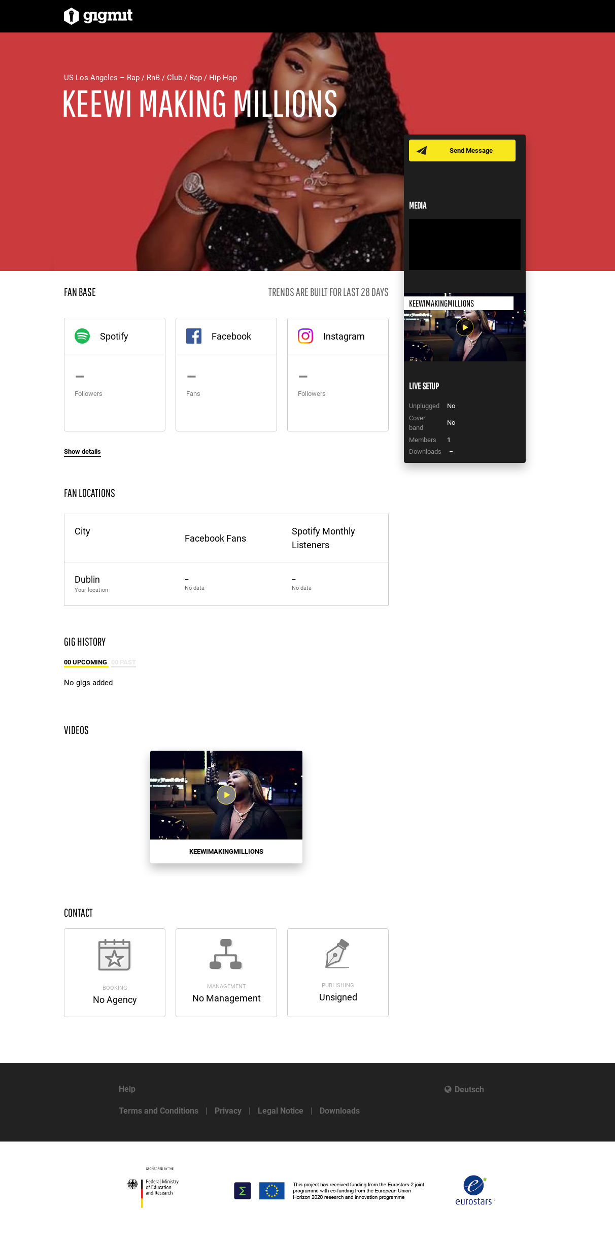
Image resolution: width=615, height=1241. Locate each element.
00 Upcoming (86, 662)
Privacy (228, 1111)
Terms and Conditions (158, 1111)
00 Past (123, 662)
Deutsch (469, 1089)
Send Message (471, 150)
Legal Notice (280, 1111)
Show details (82, 451)
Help (127, 1089)
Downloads (340, 1111)
